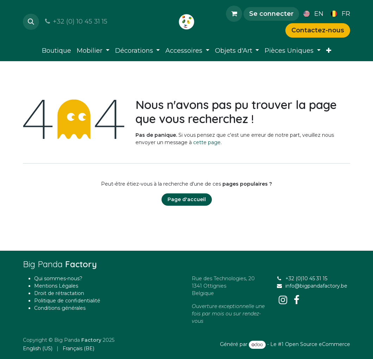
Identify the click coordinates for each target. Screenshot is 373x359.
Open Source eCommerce (317, 344)
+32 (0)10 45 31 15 (306, 278)
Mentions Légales (56, 286)
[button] (31, 22)
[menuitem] (312, 14)
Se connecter (271, 14)
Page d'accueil (186, 199)
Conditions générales (60, 308)
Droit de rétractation (59, 293)
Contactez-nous (317, 30)
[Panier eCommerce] (234, 14)
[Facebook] (296, 300)
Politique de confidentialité (67, 300)
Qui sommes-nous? (58, 278)
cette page (207, 142)
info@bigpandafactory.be (316, 286)
